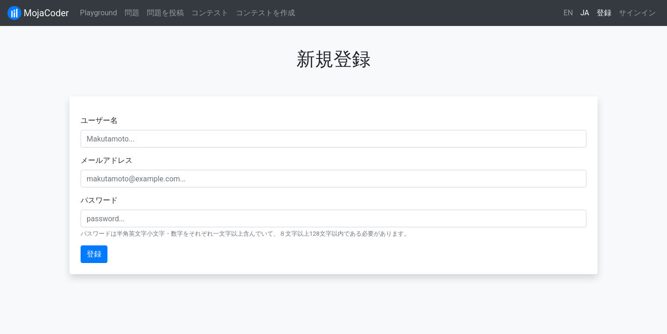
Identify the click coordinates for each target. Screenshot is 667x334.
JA (584, 12)
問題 (132, 12)
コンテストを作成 (265, 12)
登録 (604, 12)
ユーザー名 (99, 120)
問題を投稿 (165, 12)
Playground (98, 12)
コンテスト (209, 12)
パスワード (99, 200)
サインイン (637, 12)
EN (568, 12)
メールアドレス (106, 160)
